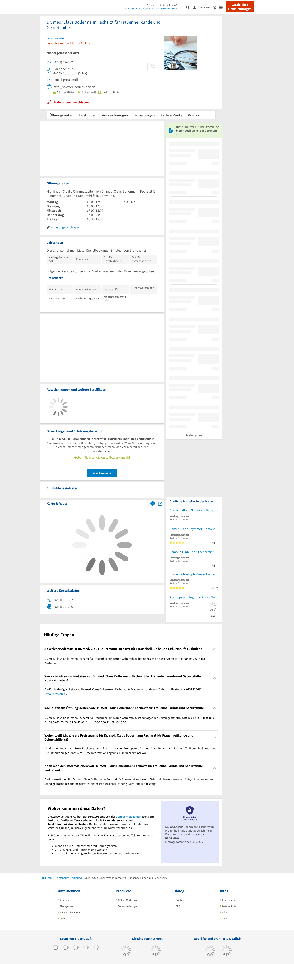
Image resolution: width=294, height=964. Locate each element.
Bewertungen (144, 115)
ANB (224, 918)
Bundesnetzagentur (128, 816)
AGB (224, 912)
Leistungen (87, 115)
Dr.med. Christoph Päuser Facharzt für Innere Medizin (194, 574)
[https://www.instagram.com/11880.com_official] (76, 948)
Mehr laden (194, 435)
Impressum (228, 900)
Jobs (62, 918)
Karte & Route (171, 115)
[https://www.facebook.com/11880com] (55, 948)
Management (67, 906)
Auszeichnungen (115, 115)
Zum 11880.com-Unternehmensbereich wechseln (149, 8)
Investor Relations (70, 912)
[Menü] (222, 7)
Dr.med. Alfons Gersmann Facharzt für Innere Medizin (194, 510)
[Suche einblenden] (189, 7)
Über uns (65, 900)
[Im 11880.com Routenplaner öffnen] (152, 502)
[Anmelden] (203, 7)
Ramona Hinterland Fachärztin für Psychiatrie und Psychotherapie (194, 552)
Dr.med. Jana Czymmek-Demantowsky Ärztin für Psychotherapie (194, 529)
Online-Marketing (127, 900)
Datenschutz (229, 906)
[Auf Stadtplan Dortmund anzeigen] (160, 503)
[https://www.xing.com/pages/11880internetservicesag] (86, 948)
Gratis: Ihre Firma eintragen (240, 6)
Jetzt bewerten (102, 473)
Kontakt (194, 115)
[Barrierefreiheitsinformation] (216, 7)
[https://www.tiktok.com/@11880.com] (65, 948)
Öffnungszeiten (61, 115)
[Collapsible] (215, 649)
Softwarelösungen (128, 906)
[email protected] (55, 694)
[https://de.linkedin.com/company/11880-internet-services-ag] (96, 948)
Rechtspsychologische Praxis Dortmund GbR (194, 597)
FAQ (178, 906)
